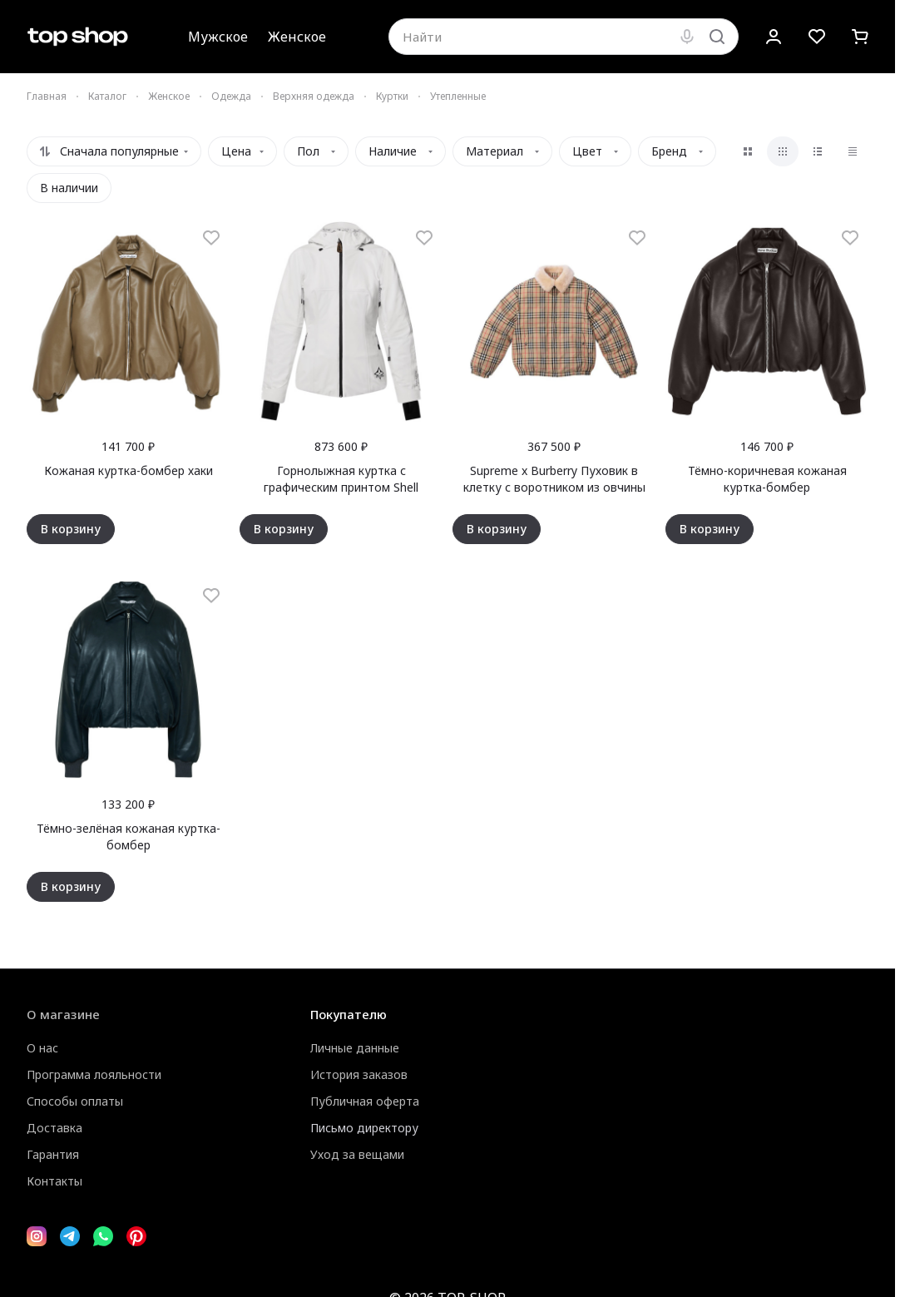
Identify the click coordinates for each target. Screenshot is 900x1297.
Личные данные (354, 1048)
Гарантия (53, 1154)
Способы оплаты (75, 1101)
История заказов (359, 1074)
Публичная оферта (364, 1101)
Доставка (54, 1128)
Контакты (54, 1181)
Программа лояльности (94, 1074)
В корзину (71, 529)
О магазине (63, 1014)
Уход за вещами (357, 1154)
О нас (42, 1048)
